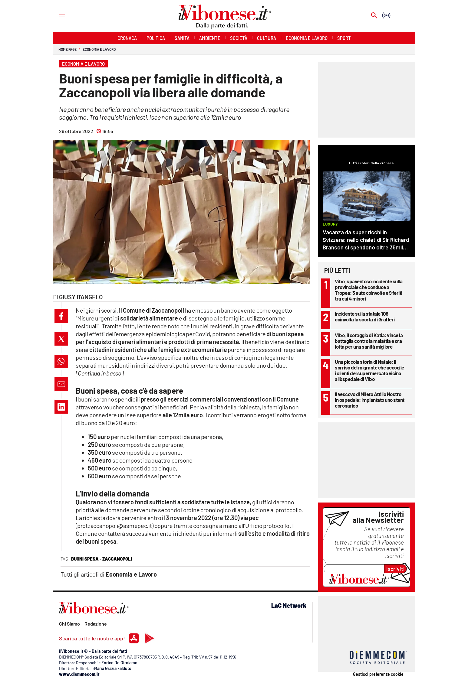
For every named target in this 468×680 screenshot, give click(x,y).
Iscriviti (395, 568)
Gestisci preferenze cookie (378, 674)
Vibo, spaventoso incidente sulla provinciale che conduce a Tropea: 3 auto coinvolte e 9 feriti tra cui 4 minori (368, 289)
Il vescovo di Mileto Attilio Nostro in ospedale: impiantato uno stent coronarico (369, 399)
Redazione (95, 623)
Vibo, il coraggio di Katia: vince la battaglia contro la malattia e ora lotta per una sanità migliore (369, 341)
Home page (67, 49)
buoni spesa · (86, 558)
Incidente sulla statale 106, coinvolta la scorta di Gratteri (365, 316)
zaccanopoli (117, 558)
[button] (61, 316)
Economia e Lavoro (99, 49)
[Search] (374, 15)
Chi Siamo (69, 623)
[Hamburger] (56, 14)
